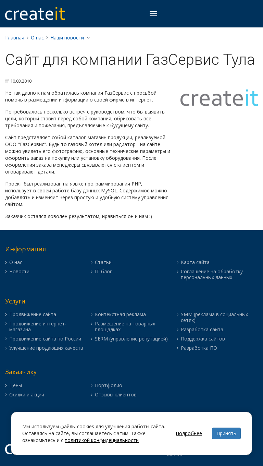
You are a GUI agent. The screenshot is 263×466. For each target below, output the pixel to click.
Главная (14, 37)
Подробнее (189, 433)
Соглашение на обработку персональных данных (212, 274)
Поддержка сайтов (203, 339)
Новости (19, 272)
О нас (37, 37)
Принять (226, 433)
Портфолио (108, 386)
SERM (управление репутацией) (131, 339)
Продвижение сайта (32, 315)
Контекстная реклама (120, 315)
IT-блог (103, 272)
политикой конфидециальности (102, 440)
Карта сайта (195, 262)
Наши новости (67, 37)
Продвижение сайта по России (45, 339)
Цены (15, 386)
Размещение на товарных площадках (125, 327)
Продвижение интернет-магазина (37, 327)
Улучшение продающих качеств (46, 348)
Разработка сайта (202, 330)
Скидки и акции (26, 395)
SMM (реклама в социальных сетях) (214, 317)
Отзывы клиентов (116, 395)
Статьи (103, 262)
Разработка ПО (199, 348)
